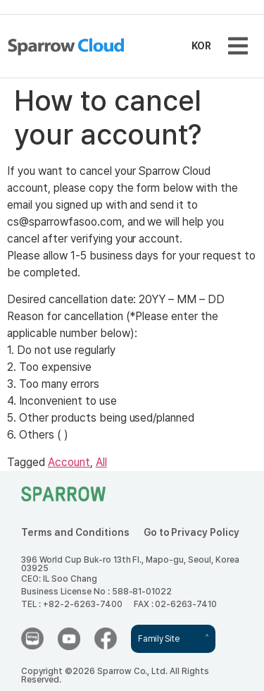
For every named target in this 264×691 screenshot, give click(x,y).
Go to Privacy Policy (192, 532)
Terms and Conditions (75, 532)
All (101, 462)
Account (69, 462)
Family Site (158, 639)
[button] (237, 46)
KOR (201, 45)
